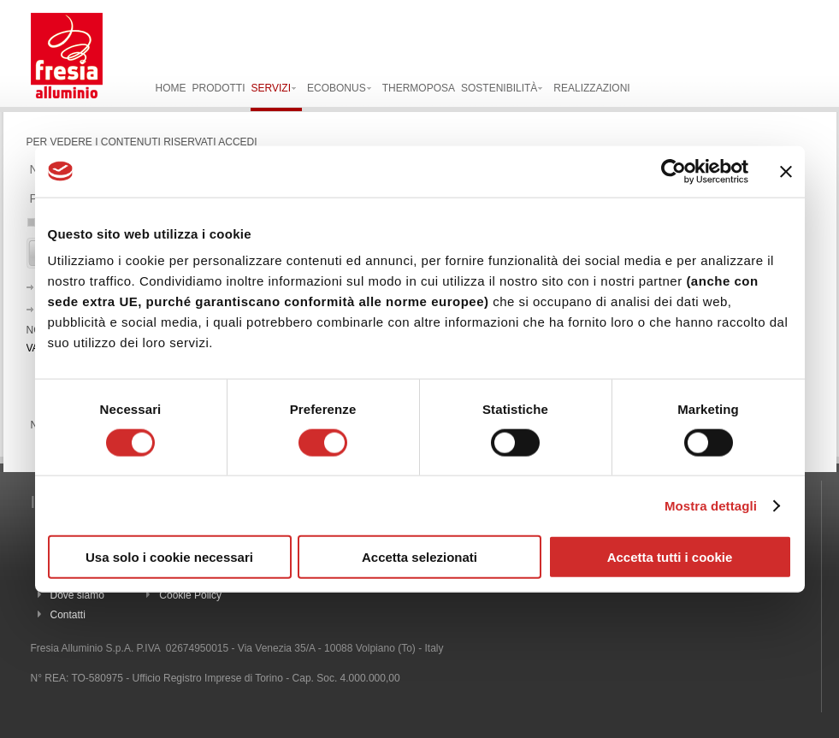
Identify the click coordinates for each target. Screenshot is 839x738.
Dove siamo (77, 595)
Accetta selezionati (419, 557)
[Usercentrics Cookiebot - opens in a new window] (673, 171)
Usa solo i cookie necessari (169, 557)
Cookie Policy (190, 595)
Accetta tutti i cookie (670, 557)
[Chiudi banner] (786, 171)
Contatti (68, 615)
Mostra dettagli (711, 505)
